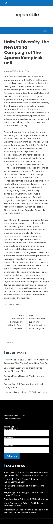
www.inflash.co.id (12, 418)
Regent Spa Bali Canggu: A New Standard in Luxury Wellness (26, 494)
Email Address (11, 429)
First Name (8, 437)
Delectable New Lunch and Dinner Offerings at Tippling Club (37, 322)
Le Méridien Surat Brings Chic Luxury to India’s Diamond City (23, 480)
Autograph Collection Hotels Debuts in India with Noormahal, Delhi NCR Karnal (26, 511)
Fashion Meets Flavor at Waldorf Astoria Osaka (24, 487)
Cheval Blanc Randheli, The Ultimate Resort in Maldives (15, 322)
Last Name (8, 446)
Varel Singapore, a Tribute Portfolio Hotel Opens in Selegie (24, 504)
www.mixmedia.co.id (14, 415)
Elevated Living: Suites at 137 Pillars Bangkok (26, 392)
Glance (18, 304)
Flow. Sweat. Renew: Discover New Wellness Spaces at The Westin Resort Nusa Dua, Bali (26, 474)
